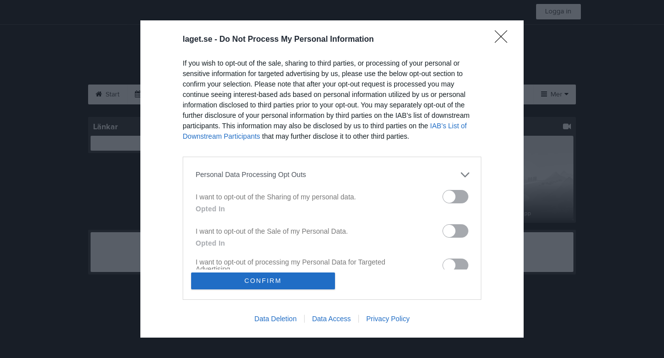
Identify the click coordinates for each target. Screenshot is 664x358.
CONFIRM (263, 280)
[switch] (455, 196)
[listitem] (332, 174)
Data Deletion (275, 319)
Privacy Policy (388, 319)
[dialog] (332, 179)
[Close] (504, 39)
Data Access (331, 319)
